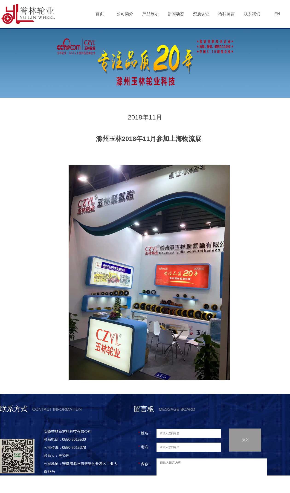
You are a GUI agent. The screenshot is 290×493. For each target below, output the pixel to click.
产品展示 (150, 14)
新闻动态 (176, 14)
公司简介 (125, 14)
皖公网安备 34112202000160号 (71, 480)
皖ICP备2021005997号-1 (65, 488)
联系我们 (252, 14)
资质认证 (201, 14)
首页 (100, 14)
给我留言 (226, 14)
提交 (245, 441)
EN (277, 14)
